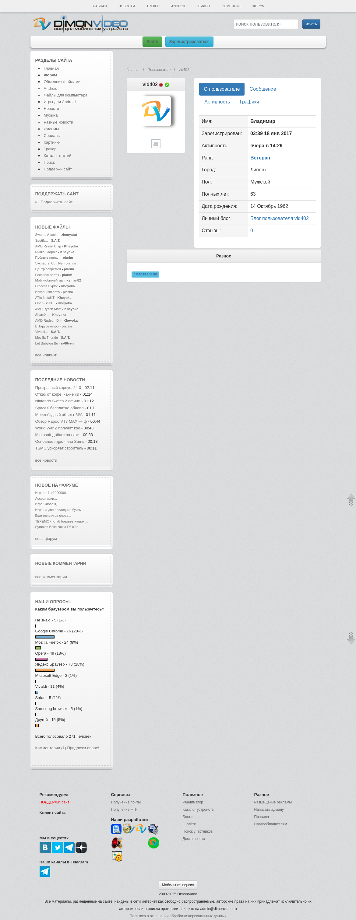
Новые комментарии (60, 563)
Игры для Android (60, 102)
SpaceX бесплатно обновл (59, 408)
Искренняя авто (47, 292)
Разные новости (58, 122)
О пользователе (222, 89)
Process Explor (46, 286)
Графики (249, 101)
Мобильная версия (178, 885)
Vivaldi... (41, 332)
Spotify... (41, 240)
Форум (258, 6)
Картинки (52, 142)
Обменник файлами (62, 81)
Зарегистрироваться (189, 41)
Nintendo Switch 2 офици (57, 401)
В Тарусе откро (47, 326)
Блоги (188, 817)
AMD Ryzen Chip (48, 246)
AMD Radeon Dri (48, 320)
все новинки (46, 355)
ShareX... (42, 315)
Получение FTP (124, 809)
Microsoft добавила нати (57, 434)
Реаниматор (193, 802)
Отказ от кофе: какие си (57, 394)
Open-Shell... (45, 303)
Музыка (51, 115)
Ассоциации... (46, 498)
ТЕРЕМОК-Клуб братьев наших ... (61, 521)
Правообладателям (270, 824)
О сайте (189, 824)
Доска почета (194, 839)
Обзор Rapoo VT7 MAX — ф (61, 421)
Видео (204, 6)
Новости (126, 6)
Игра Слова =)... (47, 504)
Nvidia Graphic (46, 252)
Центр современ (48, 269)
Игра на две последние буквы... (59, 510)
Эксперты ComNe (49, 263)
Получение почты (126, 802)
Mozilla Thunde (46, 337)
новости (74, 379)
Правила (261, 817)
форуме (68, 485)
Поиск (49, 162)
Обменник (231, 6)
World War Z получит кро (57, 428)
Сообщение (263, 89)
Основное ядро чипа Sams (59, 441)
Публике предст (47, 257)
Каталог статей (57, 155)
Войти (152, 41)
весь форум (46, 538)
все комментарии (51, 577)
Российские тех (47, 275)
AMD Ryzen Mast (48, 309)
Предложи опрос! (83, 748)
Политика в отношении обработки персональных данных (178, 916)
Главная (99, 6)
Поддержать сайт (57, 193)
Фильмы (51, 129)
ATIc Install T (45, 297)
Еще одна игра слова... (53, 515)
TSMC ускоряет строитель (59, 448)
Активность (217, 101)
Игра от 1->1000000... (52, 493)
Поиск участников (198, 831)
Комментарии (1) (50, 748)
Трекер (152, 6)
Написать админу (269, 809)
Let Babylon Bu (46, 343)
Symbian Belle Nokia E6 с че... (58, 527)
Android (179, 6)
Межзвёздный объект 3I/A (59, 414)
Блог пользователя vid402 (279, 218)
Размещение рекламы (273, 802)
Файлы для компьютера (66, 95)
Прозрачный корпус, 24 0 (58, 387)
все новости (46, 460)
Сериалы (52, 135)
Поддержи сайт (58, 169)
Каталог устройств (198, 809)
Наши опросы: (53, 601)
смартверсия (145, 274)
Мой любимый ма (49, 280)
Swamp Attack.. (46, 234)
